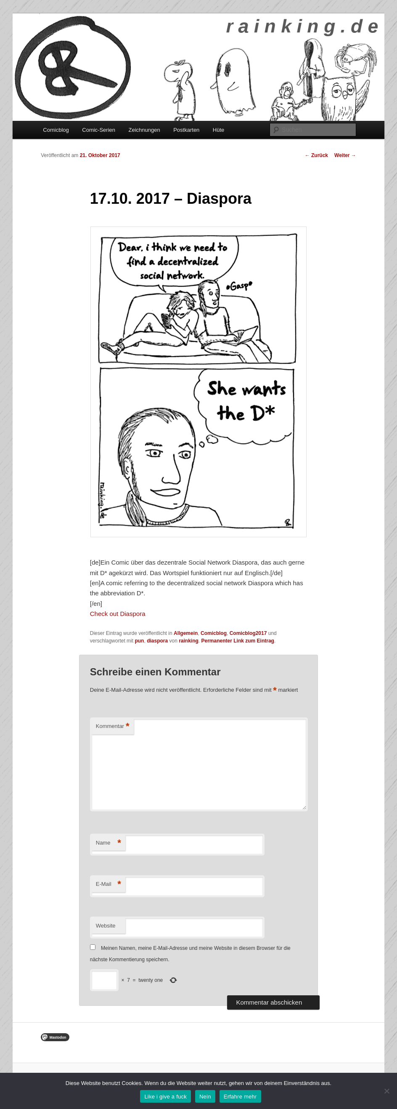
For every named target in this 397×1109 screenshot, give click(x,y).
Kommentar (113, 726)
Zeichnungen (144, 130)
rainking (188, 641)
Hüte (218, 130)
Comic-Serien (98, 130)
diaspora (157, 641)
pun (139, 641)
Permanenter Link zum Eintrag (237, 641)
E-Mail (108, 884)
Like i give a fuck (165, 1096)
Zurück (316, 155)
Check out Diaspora (118, 613)
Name (108, 843)
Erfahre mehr (240, 1096)
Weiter (345, 155)
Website (106, 925)
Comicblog (56, 130)
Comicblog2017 (248, 633)
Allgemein (186, 633)
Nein (205, 1096)
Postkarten (186, 130)
